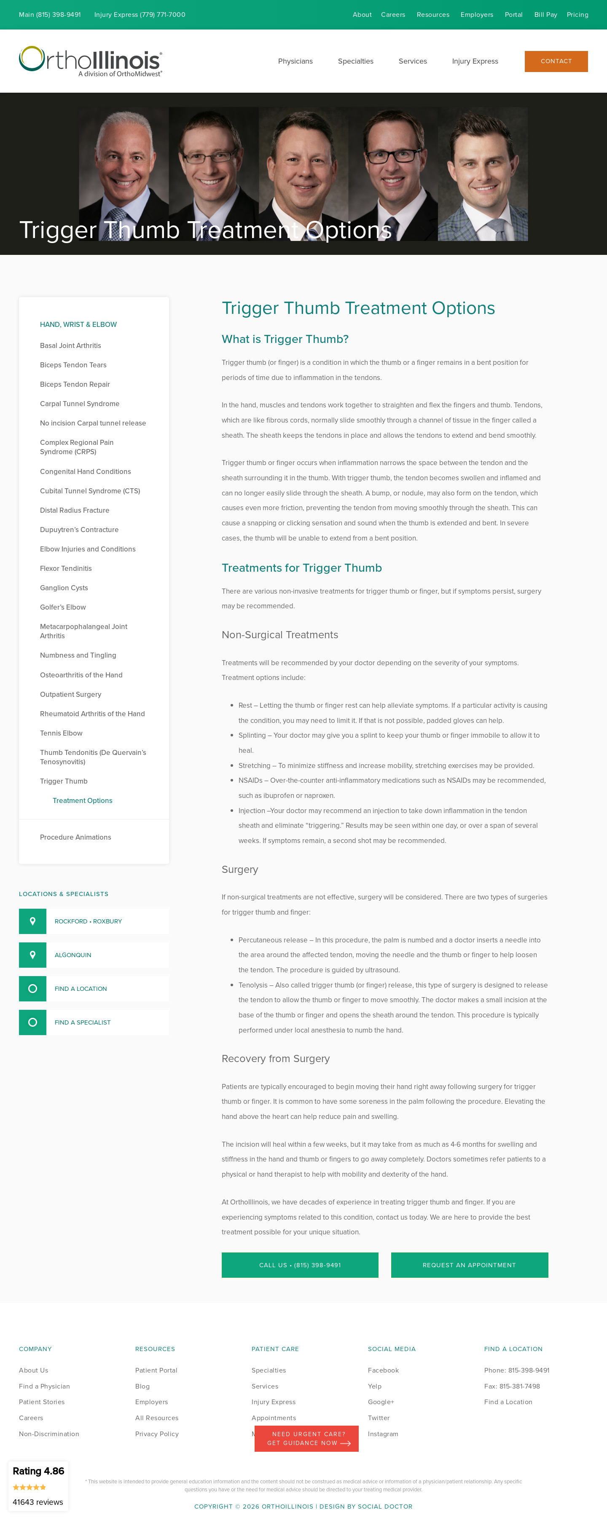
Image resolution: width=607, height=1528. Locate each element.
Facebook (383, 1370)
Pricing (578, 14)
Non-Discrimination (49, 1434)
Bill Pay (546, 14)
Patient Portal (156, 1370)
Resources (433, 14)
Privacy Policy (157, 1434)
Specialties (355, 61)
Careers (393, 14)
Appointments (274, 1418)
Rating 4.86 (38, 1486)
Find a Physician (44, 1386)
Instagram (383, 1434)
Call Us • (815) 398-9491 (300, 1265)
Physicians (295, 61)
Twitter (379, 1418)
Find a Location (508, 1402)
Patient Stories (42, 1402)
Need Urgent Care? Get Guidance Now (309, 1439)
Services (413, 61)
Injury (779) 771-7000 (140, 14)
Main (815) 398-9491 (50, 14)
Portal (514, 14)
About (362, 14)
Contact (556, 61)
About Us (33, 1370)
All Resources (157, 1418)
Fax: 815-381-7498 (512, 1386)
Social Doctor (385, 1506)
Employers (477, 14)
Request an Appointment (469, 1265)
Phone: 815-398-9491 (517, 1370)
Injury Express (475, 61)
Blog (142, 1386)
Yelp (374, 1386)
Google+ (381, 1402)
